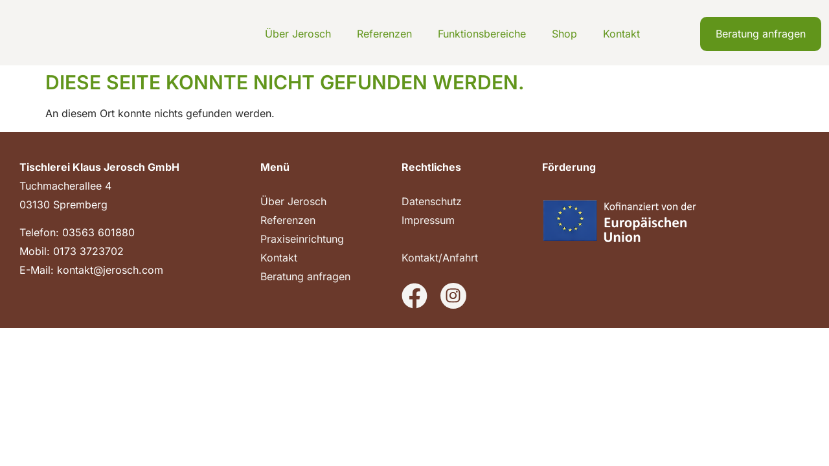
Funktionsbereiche (482, 33)
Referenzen (384, 33)
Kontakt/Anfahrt (440, 257)
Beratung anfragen (305, 276)
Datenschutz (432, 201)
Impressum (428, 220)
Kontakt (621, 33)
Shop (564, 33)
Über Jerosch (298, 33)
